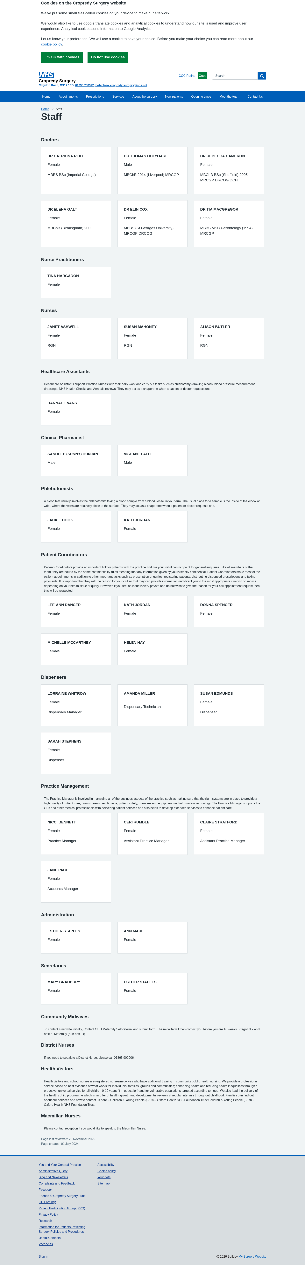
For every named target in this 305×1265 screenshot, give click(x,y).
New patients (174, 96)
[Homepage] (108, 77)
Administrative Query (53, 1170)
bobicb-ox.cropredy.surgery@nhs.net (121, 85)
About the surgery (144, 96)
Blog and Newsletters (53, 1177)
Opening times (201, 96)
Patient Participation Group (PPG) (62, 1208)
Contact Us (255, 96)
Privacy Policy (48, 1214)
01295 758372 (84, 85)
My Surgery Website (252, 1256)
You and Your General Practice (60, 1164)
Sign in (43, 1256)
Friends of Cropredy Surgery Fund (62, 1195)
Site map (103, 1183)
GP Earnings (47, 1202)
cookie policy (51, 44)
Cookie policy (106, 1170)
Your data (103, 1177)
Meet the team (229, 96)
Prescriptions (95, 96)
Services (118, 96)
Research (45, 1220)
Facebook (45, 1189)
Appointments (68, 96)
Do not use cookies (108, 57)
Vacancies (46, 1244)
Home (46, 96)
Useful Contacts (50, 1237)
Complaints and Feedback (57, 1183)
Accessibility (105, 1164)
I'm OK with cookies (62, 57)
